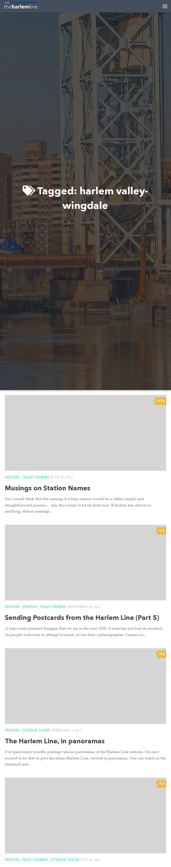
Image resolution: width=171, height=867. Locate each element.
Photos (30, 607)
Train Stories (36, 477)
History (12, 477)
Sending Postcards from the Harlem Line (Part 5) (82, 618)
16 (160, 400)
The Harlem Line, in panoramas (55, 741)
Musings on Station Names (47, 488)
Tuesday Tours (36, 730)
